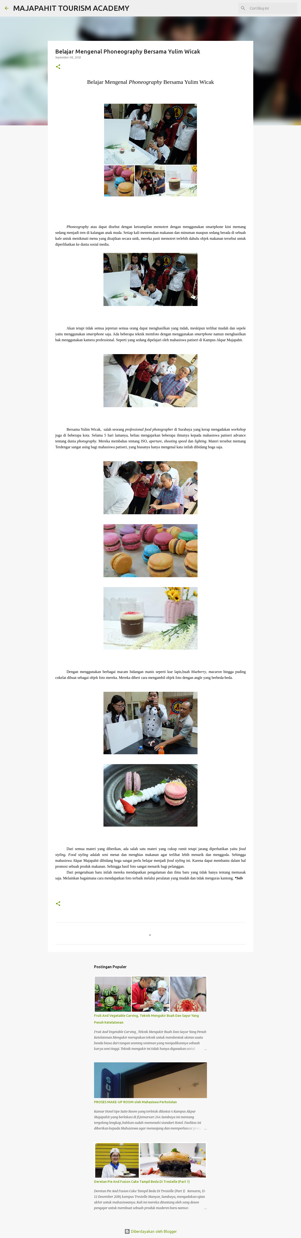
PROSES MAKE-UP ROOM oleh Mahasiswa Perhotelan (135, 1102)
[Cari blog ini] (272, 8)
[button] (58, 67)
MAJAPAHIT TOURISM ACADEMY (71, 8)
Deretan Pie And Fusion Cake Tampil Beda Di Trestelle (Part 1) (142, 1182)
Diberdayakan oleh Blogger (150, 1231)
